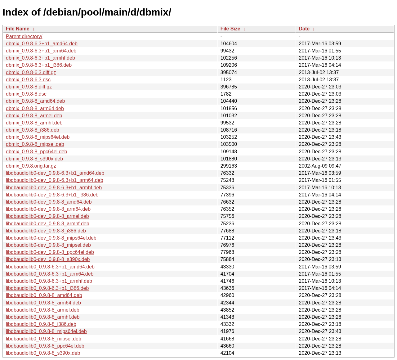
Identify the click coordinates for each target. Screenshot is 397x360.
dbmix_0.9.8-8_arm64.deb (35, 108)
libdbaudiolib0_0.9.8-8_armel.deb (42, 310)
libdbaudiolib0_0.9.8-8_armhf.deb (43, 317)
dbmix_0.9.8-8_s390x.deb (34, 158)
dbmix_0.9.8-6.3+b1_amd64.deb (42, 43)
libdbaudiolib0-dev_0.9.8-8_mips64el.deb (51, 238)
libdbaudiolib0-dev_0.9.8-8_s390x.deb (48, 259)
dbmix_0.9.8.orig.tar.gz (31, 166)
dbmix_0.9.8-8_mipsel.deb (35, 144)
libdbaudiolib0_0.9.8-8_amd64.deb (44, 295)
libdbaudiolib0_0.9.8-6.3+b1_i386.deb (47, 288)
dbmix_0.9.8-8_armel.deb (34, 115)
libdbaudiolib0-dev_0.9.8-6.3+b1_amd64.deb (55, 173)
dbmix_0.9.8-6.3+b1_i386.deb (39, 65)
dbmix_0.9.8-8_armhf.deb (34, 122)
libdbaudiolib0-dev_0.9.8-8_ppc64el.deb (50, 252)
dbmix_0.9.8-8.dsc (26, 94)
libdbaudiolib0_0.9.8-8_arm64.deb (43, 302)
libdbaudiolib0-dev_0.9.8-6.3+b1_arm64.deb (54, 180)
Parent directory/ (24, 36)
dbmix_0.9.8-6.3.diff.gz (31, 72)
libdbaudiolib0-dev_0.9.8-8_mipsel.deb (48, 245)
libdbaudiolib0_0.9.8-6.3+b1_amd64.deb (50, 266)
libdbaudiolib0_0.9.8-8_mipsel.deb (43, 338)
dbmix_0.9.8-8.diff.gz (29, 86)
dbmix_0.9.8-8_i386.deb (32, 130)
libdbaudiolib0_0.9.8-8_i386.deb (41, 324)
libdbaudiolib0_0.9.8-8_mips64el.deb (46, 331)
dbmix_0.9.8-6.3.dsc (28, 79)
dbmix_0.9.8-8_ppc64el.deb (36, 151)
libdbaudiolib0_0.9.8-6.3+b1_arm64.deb (49, 274)
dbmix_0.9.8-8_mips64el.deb (37, 137)
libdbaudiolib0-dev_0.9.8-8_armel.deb (47, 216)
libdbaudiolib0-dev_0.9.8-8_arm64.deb (48, 209)
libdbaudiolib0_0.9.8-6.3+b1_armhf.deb (49, 281)
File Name (17, 28)
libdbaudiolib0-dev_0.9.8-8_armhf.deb (47, 223)
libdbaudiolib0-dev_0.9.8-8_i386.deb (46, 230)
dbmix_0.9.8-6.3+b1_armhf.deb (40, 58)
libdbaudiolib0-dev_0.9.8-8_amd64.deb (49, 202)
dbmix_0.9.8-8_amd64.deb (35, 101)
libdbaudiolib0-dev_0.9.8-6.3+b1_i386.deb (52, 194)
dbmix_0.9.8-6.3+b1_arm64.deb (41, 50)
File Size (230, 28)
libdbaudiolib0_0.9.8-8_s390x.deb (43, 353)
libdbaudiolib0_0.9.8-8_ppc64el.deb (45, 346)
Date (304, 28)
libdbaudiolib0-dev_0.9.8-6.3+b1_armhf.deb (54, 187)
